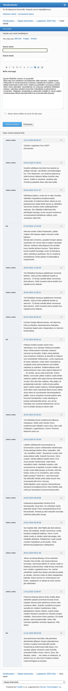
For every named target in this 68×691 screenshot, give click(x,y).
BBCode (18, 39)
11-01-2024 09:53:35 (32, 633)
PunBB (19, 687)
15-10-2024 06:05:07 (32, 140)
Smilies (34, 39)
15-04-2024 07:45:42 (32, 163)
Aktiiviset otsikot (9, 14)
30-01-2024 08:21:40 (32, 553)
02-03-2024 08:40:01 (32, 317)
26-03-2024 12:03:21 (32, 292)
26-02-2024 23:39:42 (32, 415)
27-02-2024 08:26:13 (32, 339)
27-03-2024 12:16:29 (32, 226)
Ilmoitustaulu (10, 5)
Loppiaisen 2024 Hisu (46, 21)
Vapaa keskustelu (25, 21)
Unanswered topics (26, 14)
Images (26, 39)
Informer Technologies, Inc (50, 687)
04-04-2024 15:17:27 (32, 190)
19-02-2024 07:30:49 (32, 439)
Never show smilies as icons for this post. (25, 114)
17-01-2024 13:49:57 (32, 592)
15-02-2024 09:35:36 (32, 523)
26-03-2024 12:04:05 (32, 268)
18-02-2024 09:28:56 (32, 498)
